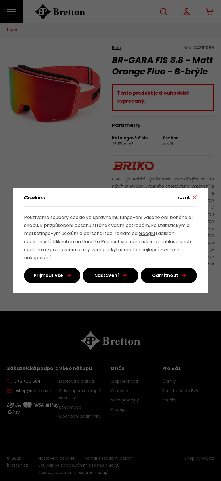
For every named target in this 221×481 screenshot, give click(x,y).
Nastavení (106, 276)
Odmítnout (165, 276)
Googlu (147, 234)
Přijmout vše (48, 276)
